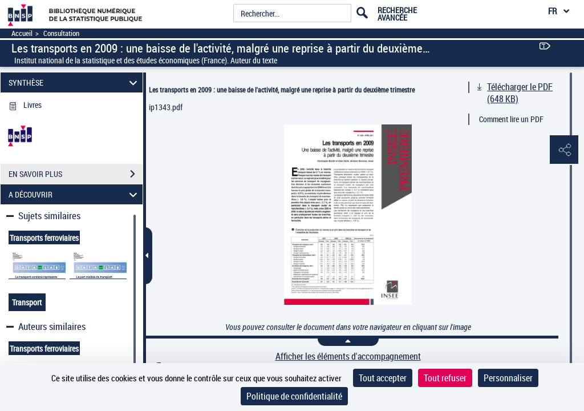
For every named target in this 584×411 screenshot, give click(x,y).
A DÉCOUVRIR (75, 194)
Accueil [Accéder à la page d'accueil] (22, 33)
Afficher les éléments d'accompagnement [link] (348, 356)
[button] (564, 150)
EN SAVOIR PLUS (76, 174)
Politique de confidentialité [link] (294, 396)
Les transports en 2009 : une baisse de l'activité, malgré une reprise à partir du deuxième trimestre (282, 89)
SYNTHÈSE (75, 82)
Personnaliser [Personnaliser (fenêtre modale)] (508, 378)
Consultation (61, 33)
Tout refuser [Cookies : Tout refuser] (445, 378)
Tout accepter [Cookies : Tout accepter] (383, 378)
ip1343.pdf (165, 107)
